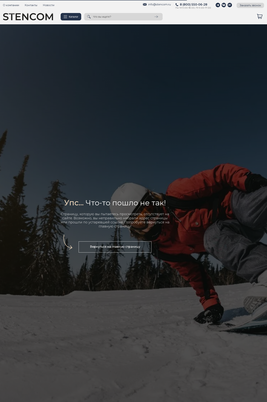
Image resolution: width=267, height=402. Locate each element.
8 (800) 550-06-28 (193, 4)
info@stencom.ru (159, 4)
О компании (11, 5)
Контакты (31, 5)
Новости (48, 5)
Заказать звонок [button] (250, 5)
